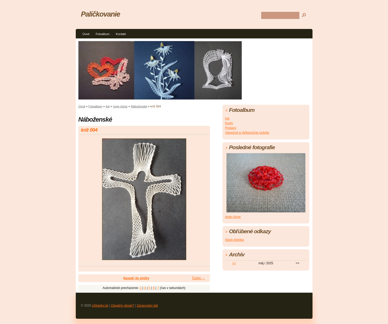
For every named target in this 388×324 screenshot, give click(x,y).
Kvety (229, 123)
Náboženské (139, 106)
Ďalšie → (198, 278)
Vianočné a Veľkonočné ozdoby (247, 132)
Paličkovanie (100, 14)
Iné (107, 106)
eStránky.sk (100, 305)
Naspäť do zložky (136, 278)
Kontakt (121, 34)
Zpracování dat (147, 305)
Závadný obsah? (122, 305)
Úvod (86, 34)
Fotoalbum (103, 34)
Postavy (230, 128)
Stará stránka (234, 240)
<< (234, 263)
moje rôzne (120, 106)
